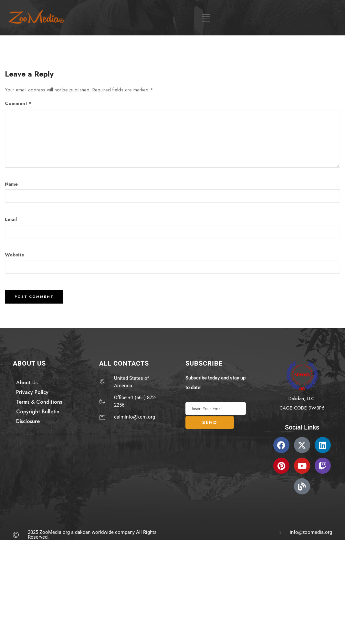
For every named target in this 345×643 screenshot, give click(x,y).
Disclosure (28, 421)
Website (14, 254)
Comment (18, 103)
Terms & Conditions (39, 402)
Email (11, 219)
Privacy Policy (32, 392)
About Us (26, 382)
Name (11, 184)
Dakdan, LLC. (302, 398)
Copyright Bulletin (37, 411)
